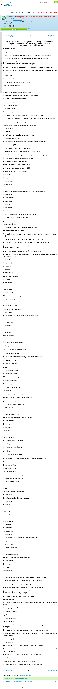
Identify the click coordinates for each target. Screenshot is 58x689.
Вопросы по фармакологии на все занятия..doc (18, 681)
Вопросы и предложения (22, 687)
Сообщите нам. (51, 16)
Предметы (19, 12)
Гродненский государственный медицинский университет (31, 18)
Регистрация (10, 2)
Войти (4, 2)
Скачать (14, 29)
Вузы (12, 12)
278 (55, 678)
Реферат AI (40, 12)
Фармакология (17, 20)
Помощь (3, 687)
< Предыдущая (8, 36)
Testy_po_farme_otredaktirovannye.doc (16, 678)
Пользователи (29, 12)
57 (55, 681)
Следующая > (52, 36)
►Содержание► (1, 62)
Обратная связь (10, 687)
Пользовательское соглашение (38, 687)
